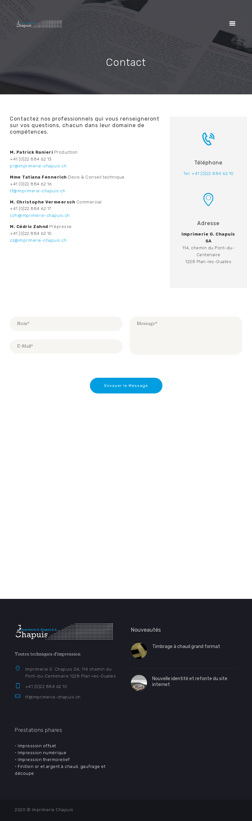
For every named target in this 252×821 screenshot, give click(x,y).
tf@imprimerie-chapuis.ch (53, 697)
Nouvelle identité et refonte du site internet (189, 681)
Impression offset (37, 745)
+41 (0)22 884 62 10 (46, 686)
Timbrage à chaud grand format (186, 646)
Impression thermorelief (44, 759)
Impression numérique (42, 752)
